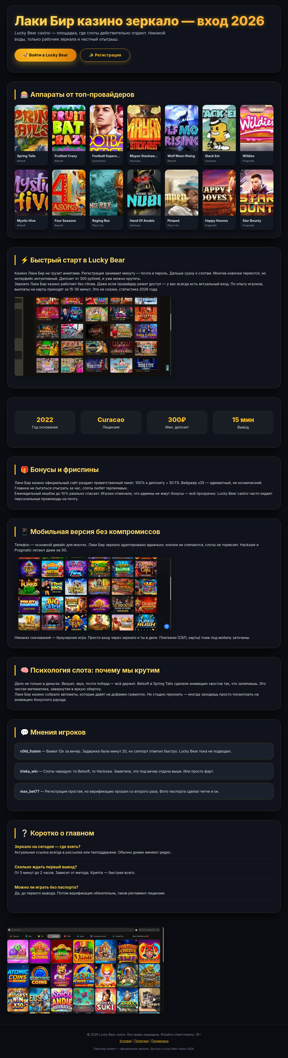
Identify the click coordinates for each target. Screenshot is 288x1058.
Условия (125, 1041)
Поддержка (160, 1041)
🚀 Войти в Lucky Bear (45, 55)
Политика (141, 1041)
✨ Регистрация (105, 55)
